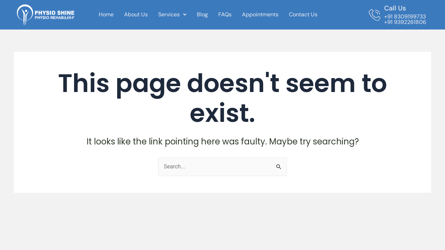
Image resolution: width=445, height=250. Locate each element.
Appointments (260, 14)
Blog (202, 14)
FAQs (225, 14)
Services (172, 14)
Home (106, 14)
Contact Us (303, 14)
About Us (136, 14)
